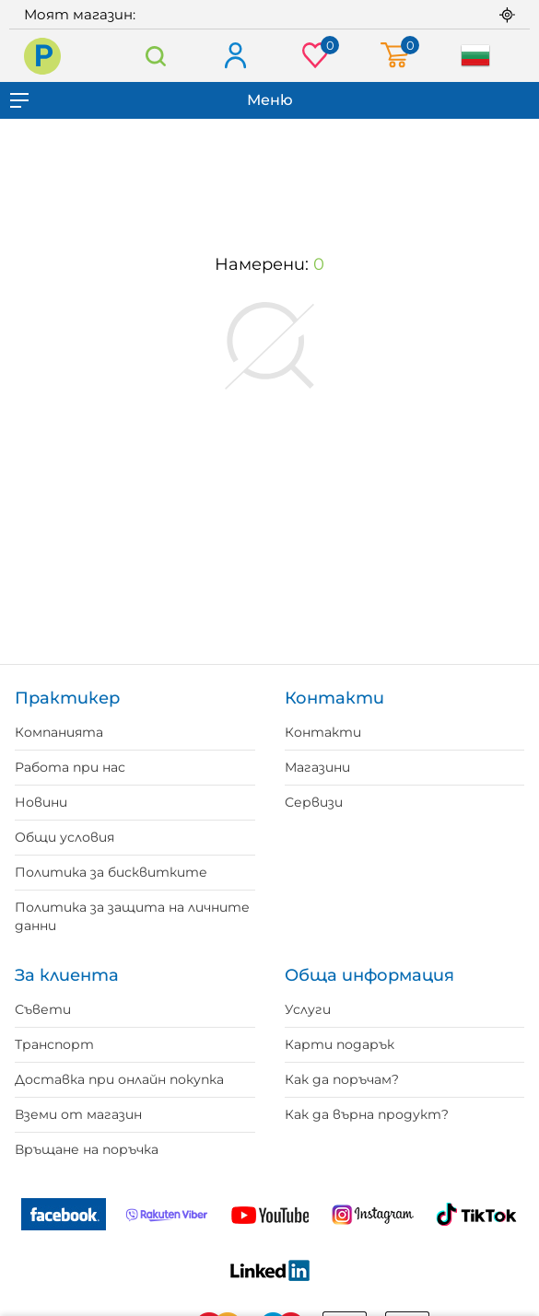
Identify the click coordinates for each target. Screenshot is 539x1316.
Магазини (317, 767)
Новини (41, 802)
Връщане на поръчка (86, 1149)
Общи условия (64, 837)
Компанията (59, 732)
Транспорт (54, 1044)
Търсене (156, 55)
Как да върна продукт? (367, 1114)
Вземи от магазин (78, 1114)
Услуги (308, 1009)
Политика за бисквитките (111, 872)
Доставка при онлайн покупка (119, 1079)
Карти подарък (339, 1044)
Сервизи (314, 802)
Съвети (43, 1009)
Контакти (323, 732)
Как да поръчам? (342, 1079)
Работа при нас (70, 767)
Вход (234, 57)
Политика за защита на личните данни (132, 916)
